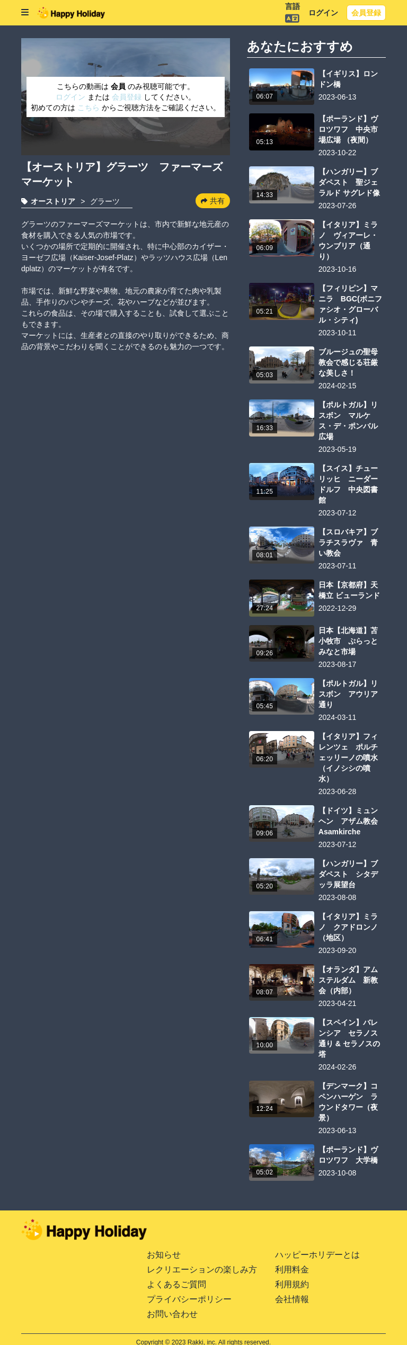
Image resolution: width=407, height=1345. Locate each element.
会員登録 (366, 12)
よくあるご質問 (176, 1284)
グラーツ (105, 201)
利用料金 (292, 1269)
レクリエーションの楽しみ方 (202, 1269)
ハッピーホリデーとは (317, 1254)
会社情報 (292, 1299)
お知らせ (164, 1254)
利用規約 (292, 1284)
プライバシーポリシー (189, 1299)
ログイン (323, 12)
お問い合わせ (172, 1314)
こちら (89, 107)
